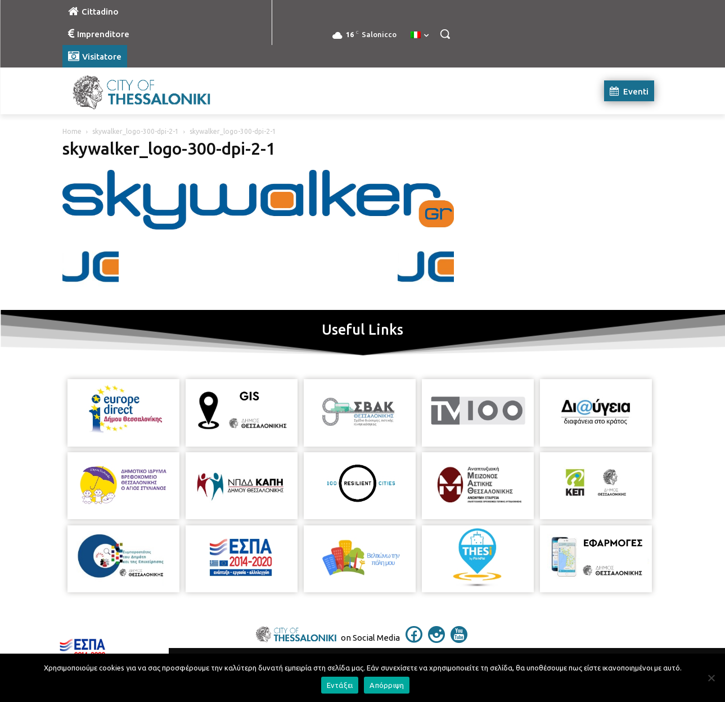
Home (72, 131)
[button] (445, 34)
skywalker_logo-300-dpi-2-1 (135, 131)
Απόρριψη (387, 685)
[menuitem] (419, 35)
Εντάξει (340, 685)
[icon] (414, 639)
